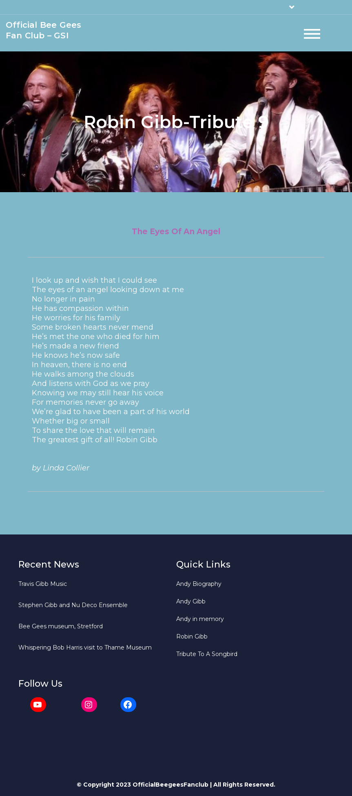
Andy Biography (198, 584)
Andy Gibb (191, 601)
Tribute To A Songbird (206, 654)
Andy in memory (200, 619)
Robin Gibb (192, 636)
